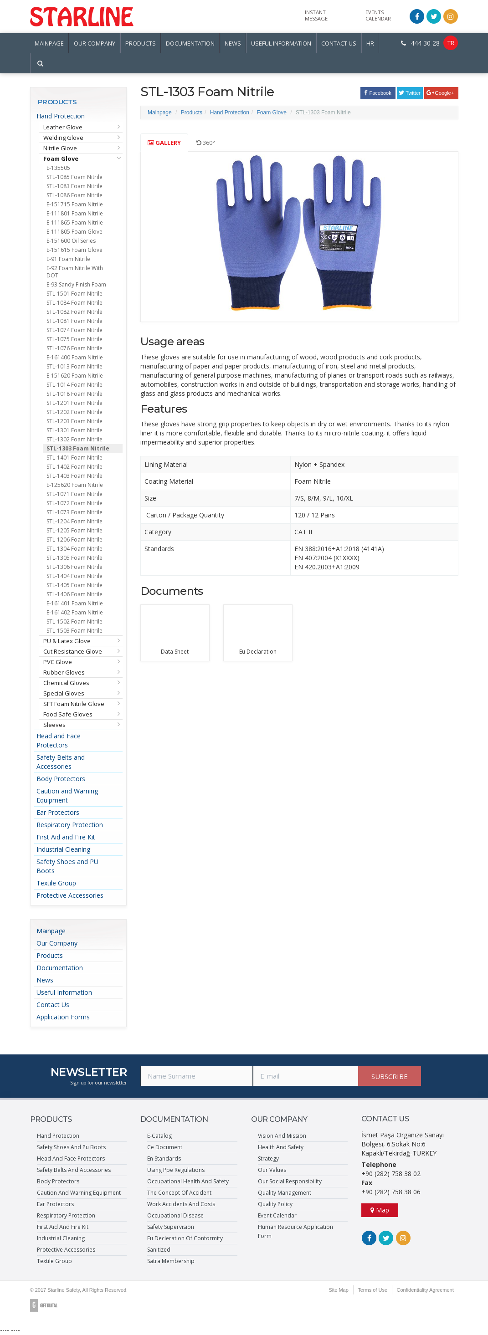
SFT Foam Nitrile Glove (73, 704)
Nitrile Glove (60, 148)
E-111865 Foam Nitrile (74, 222)
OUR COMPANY (94, 43)
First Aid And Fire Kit (62, 1227)
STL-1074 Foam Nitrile (74, 330)
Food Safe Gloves (67, 714)
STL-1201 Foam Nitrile (74, 403)
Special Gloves (63, 693)
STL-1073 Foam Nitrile (74, 512)
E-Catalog (159, 1136)
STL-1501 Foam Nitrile (74, 293)
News (44, 980)
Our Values (272, 1170)
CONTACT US (338, 43)
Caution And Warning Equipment (79, 1193)
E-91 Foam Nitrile (68, 259)
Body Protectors (60, 778)
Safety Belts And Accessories (74, 1170)
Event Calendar (277, 1215)
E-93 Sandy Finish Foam (76, 284)
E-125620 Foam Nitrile (74, 485)
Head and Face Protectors (58, 740)
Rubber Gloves (64, 672)
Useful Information (64, 992)
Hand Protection (60, 116)
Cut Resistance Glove (72, 651)
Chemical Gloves (66, 683)
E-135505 (58, 168)
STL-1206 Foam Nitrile (74, 539)
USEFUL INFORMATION (281, 43)
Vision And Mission (282, 1136)
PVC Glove (57, 662)
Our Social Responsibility (290, 1181)
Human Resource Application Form (295, 1231)
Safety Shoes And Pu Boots (71, 1147)
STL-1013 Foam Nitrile (74, 366)
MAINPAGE (49, 43)
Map (379, 1210)
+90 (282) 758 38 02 (391, 1173)
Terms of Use (372, 1290)
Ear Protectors (57, 812)
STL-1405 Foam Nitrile (74, 585)
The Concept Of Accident (179, 1193)
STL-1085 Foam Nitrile (74, 177)
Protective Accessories (69, 895)
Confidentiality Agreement (424, 1290)
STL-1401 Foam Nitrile (74, 457)
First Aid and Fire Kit (65, 837)
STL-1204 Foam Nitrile (74, 521)
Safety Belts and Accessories (60, 762)
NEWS (233, 43)
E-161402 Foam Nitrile (74, 612)
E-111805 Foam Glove (74, 231)
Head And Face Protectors (71, 1158)
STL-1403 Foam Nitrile (74, 476)
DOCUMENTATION (190, 43)
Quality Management (284, 1193)
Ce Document (164, 1147)
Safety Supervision (170, 1227)
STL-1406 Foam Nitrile (74, 594)
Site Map (338, 1290)
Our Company (56, 943)
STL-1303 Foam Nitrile (77, 448)
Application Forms (63, 1017)
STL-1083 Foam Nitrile (74, 186)
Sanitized (158, 1249)
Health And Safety (280, 1147)
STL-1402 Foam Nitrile (74, 467)
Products (49, 955)
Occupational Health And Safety (188, 1181)
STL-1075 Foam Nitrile (74, 339)
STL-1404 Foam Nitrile (74, 576)
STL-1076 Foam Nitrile (74, 348)
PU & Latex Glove (67, 641)
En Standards (164, 1158)
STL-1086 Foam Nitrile (74, 195)
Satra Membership (171, 1261)
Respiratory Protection (69, 824)
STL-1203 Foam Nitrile (74, 421)
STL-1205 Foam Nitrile (74, 530)
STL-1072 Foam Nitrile (74, 503)
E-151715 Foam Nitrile (74, 204)
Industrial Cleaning (63, 849)
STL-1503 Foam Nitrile (74, 630)
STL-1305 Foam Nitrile (74, 558)
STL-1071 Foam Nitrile (74, 494)
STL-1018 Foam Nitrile (74, 394)
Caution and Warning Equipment (67, 795)
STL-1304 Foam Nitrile (74, 548)
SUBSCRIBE (389, 1076)
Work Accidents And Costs (181, 1204)
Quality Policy (275, 1204)
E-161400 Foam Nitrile (74, 357)
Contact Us (52, 1004)
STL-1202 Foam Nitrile (74, 412)
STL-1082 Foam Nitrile (74, 312)
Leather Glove (62, 127)
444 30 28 (420, 43)
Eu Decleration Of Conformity (185, 1238)
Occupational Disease (175, 1215)
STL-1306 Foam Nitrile (74, 567)
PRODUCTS (140, 43)
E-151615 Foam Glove (74, 250)
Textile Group (56, 883)
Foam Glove (60, 158)
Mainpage (51, 930)
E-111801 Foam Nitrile (74, 213)
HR (370, 43)
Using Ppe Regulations (176, 1170)
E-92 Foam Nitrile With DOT (74, 271)
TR (450, 43)
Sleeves (54, 725)
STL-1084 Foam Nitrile (74, 303)
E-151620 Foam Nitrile (74, 375)
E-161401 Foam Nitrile (74, 603)
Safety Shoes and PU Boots (67, 866)
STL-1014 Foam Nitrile (74, 385)
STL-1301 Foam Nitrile (74, 430)
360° (205, 142)
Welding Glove (63, 137)
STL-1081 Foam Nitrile (74, 321)
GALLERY (164, 142)
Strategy (268, 1158)
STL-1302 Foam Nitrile (74, 439)
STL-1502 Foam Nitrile (74, 621)
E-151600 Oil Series (71, 241)
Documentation (59, 967)
